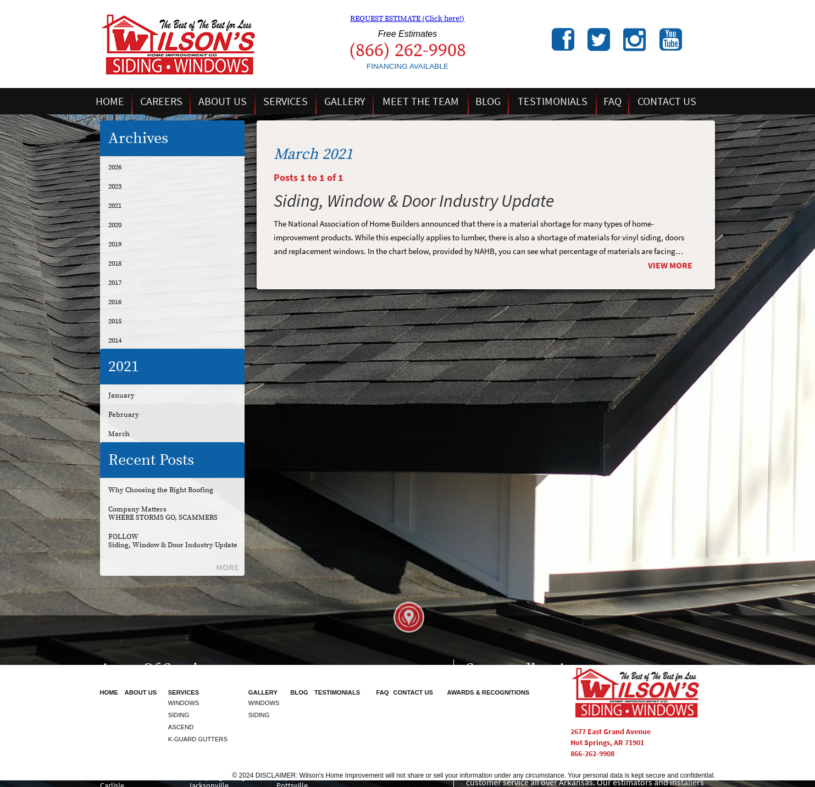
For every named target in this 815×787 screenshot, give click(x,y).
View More (670, 265)
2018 (114, 263)
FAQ (612, 101)
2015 (114, 321)
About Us (222, 101)
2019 (114, 244)
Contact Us (666, 101)
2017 (114, 282)
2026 (114, 167)
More (227, 567)
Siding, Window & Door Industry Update (172, 545)
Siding (179, 715)
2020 (114, 225)
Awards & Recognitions (488, 692)
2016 (114, 302)
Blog (488, 101)
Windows (183, 703)
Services (285, 101)
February (123, 414)
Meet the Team (420, 101)
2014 (114, 340)
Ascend (181, 727)
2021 (114, 205)
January (121, 395)
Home (110, 101)
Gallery (344, 101)
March (119, 434)
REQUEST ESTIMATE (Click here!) (407, 19)
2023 (114, 186)
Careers (161, 101)
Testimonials (552, 101)
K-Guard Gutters (198, 739)
